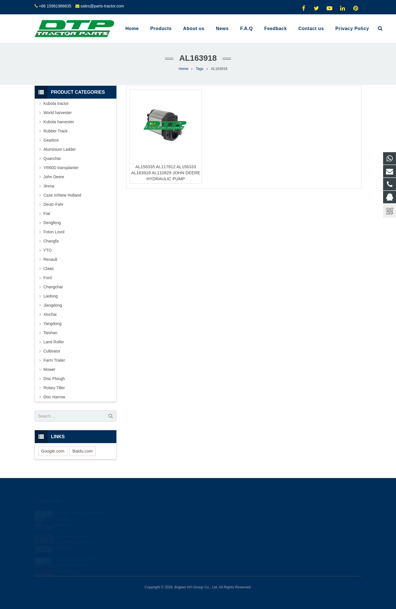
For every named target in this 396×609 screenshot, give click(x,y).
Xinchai (50, 314)
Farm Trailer (54, 360)
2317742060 (219, 513)
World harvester (58, 112)
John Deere (54, 177)
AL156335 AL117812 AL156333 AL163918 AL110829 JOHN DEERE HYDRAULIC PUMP (165, 172)
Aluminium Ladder (60, 149)
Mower (50, 369)
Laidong (51, 296)
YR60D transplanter (61, 167)
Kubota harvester (59, 122)
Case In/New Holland (62, 195)
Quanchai (52, 158)
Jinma (49, 186)
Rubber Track (56, 131)
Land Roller (54, 342)
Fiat (47, 213)
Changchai (53, 287)
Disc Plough (54, 378)
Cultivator (52, 351)
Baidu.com (82, 451)
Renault (50, 259)
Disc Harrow (54, 397)
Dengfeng (52, 222)
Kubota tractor (56, 103)
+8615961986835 (222, 521)
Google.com (53, 451)
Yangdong (53, 323)
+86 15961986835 (55, 6)
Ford (48, 277)
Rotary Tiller (54, 387)
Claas (49, 268)
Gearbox (51, 140)
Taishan (50, 332)
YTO (48, 250)
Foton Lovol (54, 232)
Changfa (51, 241)
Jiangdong (53, 305)
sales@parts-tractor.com (102, 6)
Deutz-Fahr (54, 204)
